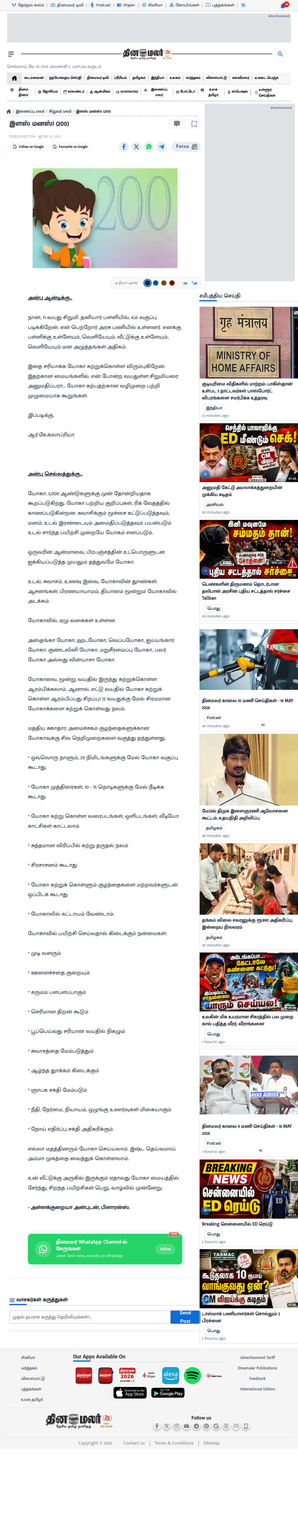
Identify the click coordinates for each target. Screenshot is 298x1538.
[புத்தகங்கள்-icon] (220, 5)
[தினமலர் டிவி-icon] (67, 5)
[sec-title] (105, 1300)
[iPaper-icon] (125, 5)
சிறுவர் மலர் (60, 111)
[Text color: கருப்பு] (147, 283)
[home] (14, 78)
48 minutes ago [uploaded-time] (215, 835)
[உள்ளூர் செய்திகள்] (271, 92)
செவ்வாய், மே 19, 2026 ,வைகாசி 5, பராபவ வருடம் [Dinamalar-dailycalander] (54, 66)
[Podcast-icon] (100, 5)
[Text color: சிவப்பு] (172, 283)
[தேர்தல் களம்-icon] (27, 5)
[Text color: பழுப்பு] (163, 283)
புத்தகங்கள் (31, 1389)
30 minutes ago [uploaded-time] (216, 512)
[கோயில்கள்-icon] (184, 5)
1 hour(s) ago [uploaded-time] (213, 1041)
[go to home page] (147, 54)
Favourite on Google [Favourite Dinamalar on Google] (70, 147)
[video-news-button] (205, 474)
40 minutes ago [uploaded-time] (216, 726)
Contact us (134, 1443)
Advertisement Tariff (257, 1358)
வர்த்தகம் (29, 1368)
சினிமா (28, 1358)
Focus (186, 147)
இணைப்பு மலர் (30, 111)
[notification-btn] (283, 5)
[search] (280, 54)
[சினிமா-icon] (152, 5)
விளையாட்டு (33, 1379)
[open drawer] (11, 54)
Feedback (257, 1379)
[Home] (8, 111)
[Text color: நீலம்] (155, 283)
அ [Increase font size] (194, 283)
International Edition (257, 1389)
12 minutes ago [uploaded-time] (215, 415)
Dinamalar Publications (257, 1368)
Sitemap (211, 1443)
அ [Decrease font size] (184, 283)
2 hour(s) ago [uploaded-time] (214, 1241)
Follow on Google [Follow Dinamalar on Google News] (28, 147)
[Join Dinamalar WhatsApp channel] (105, 1249)
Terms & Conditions (174, 1443)
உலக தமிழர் (32, 1399)
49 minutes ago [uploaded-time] (216, 945)
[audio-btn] (264, 726)
